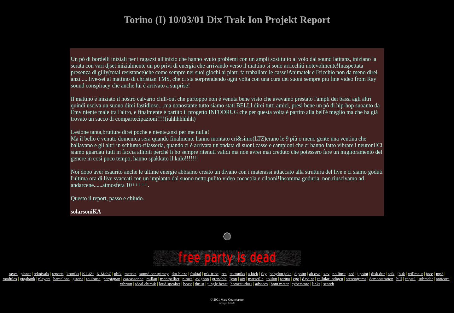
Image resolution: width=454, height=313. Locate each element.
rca (224, 273)
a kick (253, 273)
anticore (443, 278)
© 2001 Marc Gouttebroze (227, 299)
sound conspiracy (154, 273)
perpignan (111, 278)
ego (296, 278)
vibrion (126, 283)
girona (78, 278)
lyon (233, 278)
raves (13, 273)
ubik (118, 273)
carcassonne (133, 278)
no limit (339, 273)
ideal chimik (145, 283)
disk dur (378, 273)
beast (187, 283)
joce (429, 273)
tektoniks (237, 273)
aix (242, 278)
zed (351, 273)
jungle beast (217, 283)
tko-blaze (179, 273)
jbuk (401, 273)
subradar (425, 278)
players (44, 278)
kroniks (73, 273)
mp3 (440, 273)
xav (326, 273)
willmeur (415, 273)
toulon (271, 278)
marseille (256, 278)
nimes (188, 278)
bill (399, 278)
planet (25, 273)
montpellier (169, 278)
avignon (202, 278)
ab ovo (314, 273)
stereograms (356, 278)
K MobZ (103, 273)
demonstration (381, 278)
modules (10, 278)
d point (300, 273)
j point (362, 273)
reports (58, 273)
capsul (410, 278)
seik (391, 273)
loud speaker (169, 283)
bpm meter (280, 283)
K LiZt (88, 273)
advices (261, 283)
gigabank (27, 278)
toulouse (93, 278)
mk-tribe (211, 273)
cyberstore (300, 283)
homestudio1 (241, 283)
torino (285, 278)
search (328, 283)
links (316, 283)
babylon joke (280, 273)
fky (264, 273)
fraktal (195, 273)
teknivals (41, 273)
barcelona (61, 278)
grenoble (219, 278)
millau (151, 278)
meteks (131, 273)
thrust (199, 283)
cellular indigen (330, 278)
